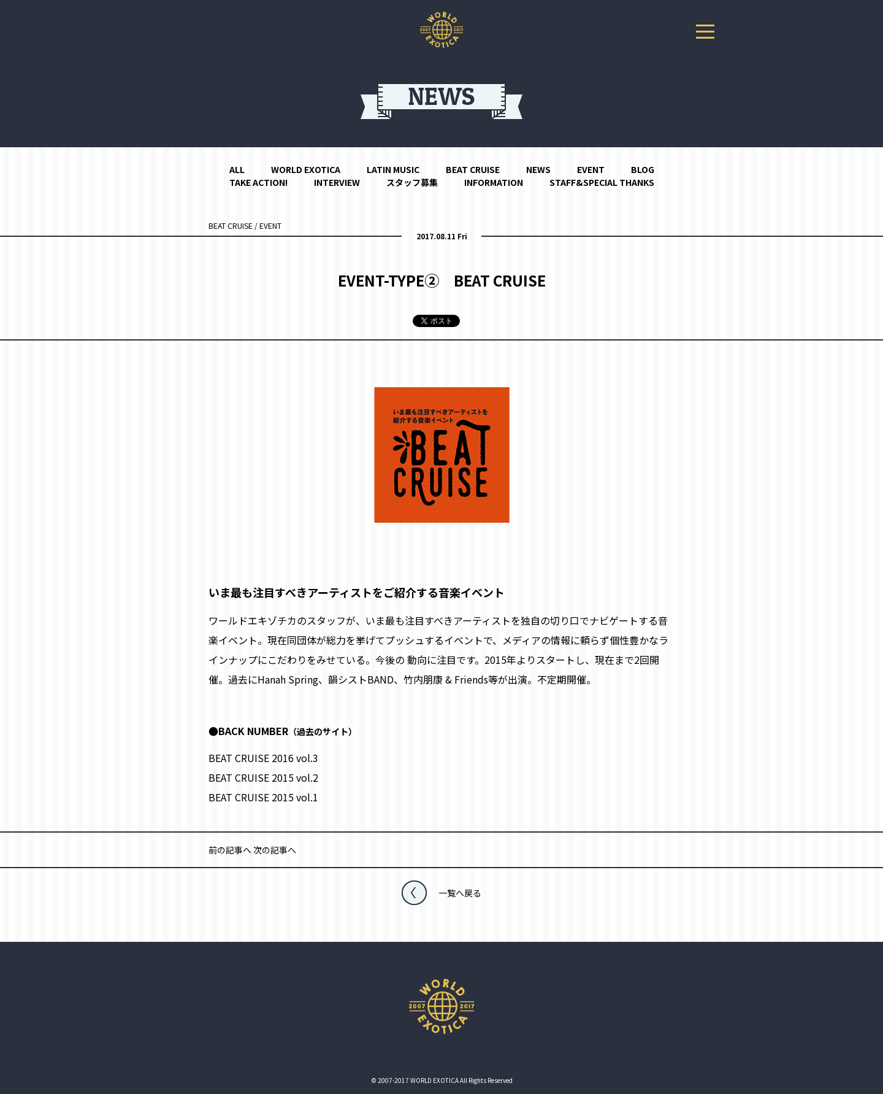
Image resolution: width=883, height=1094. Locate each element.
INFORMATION (493, 182)
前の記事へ (229, 850)
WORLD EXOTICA (305, 169)
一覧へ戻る (459, 893)
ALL (237, 169)
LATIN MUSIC (393, 169)
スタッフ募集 (412, 182)
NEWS (538, 169)
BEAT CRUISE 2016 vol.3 (263, 757)
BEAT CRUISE (473, 169)
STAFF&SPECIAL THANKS (601, 182)
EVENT (591, 169)
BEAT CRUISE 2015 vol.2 (263, 777)
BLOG (642, 169)
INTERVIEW (337, 182)
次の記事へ (274, 850)
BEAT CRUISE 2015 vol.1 (263, 797)
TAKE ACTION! (258, 182)
